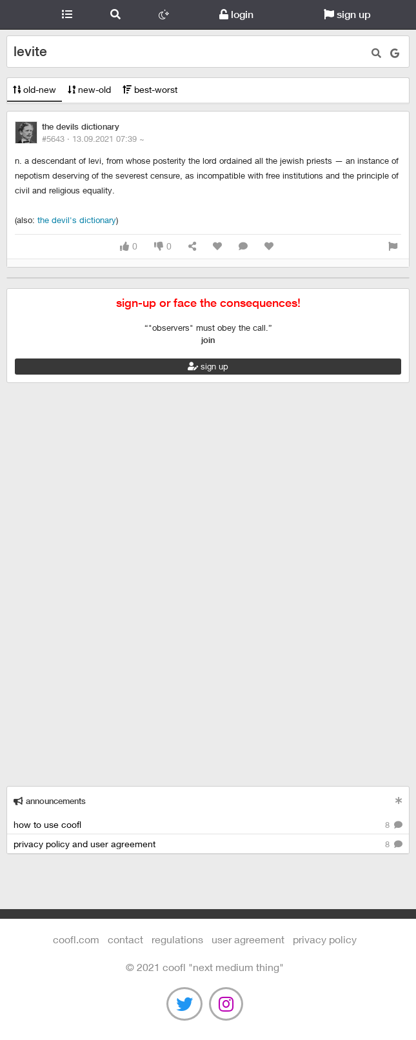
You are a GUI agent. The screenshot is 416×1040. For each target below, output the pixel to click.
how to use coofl (208, 825)
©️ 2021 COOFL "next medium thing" (205, 967)
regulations (177, 939)
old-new (34, 89)
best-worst (150, 89)
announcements (50, 801)
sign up (347, 14)
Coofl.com (21, 15)
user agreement (248, 939)
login (236, 14)
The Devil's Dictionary (76, 220)
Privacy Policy (325, 939)
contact (125, 939)
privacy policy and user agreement (208, 844)
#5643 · (93, 138)
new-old (89, 89)
